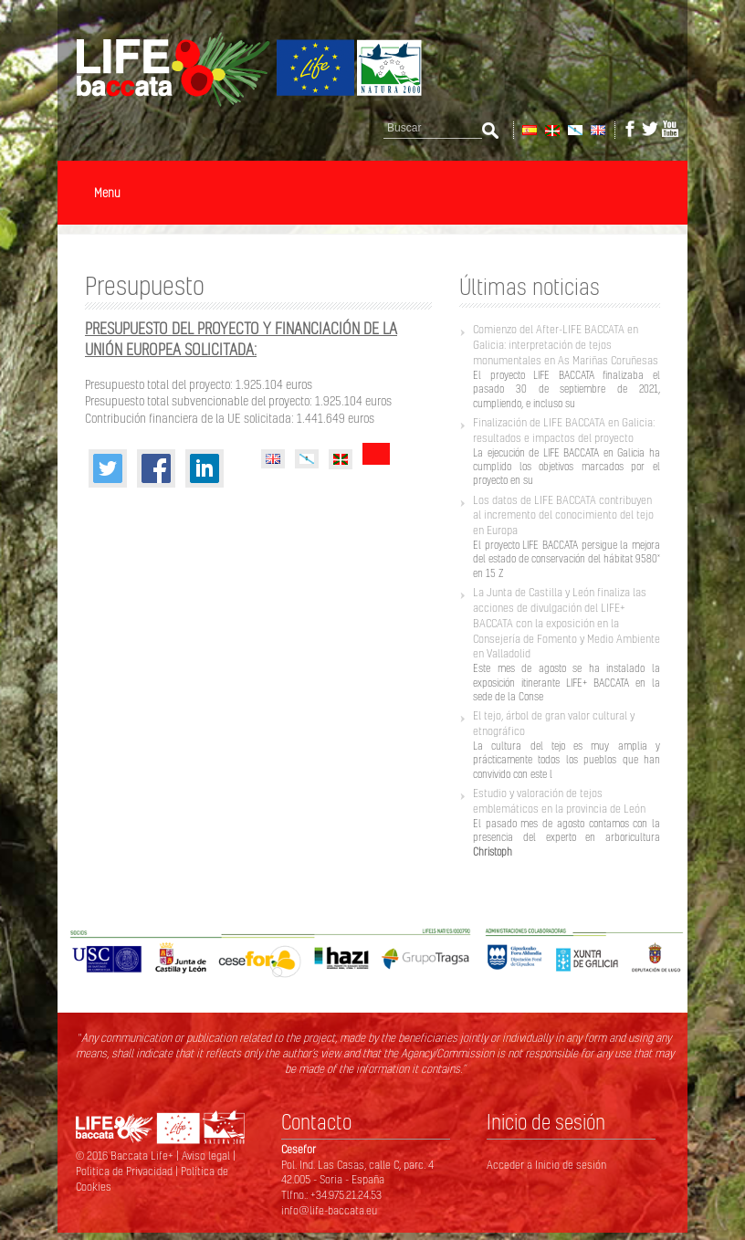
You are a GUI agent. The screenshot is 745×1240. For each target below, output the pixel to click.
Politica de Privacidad (125, 1171)
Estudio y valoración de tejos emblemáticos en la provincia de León (559, 800)
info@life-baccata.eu (329, 1210)
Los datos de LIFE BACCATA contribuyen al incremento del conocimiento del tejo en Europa (563, 515)
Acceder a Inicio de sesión (546, 1165)
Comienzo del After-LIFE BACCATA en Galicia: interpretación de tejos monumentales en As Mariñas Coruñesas (565, 344)
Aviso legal (207, 1155)
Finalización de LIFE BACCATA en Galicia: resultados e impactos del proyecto (564, 430)
